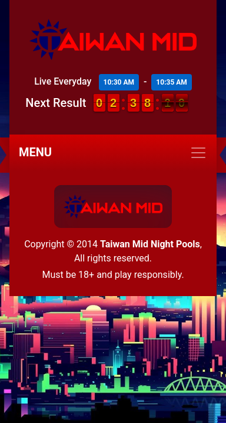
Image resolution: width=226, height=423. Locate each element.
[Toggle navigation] (113, 153)
